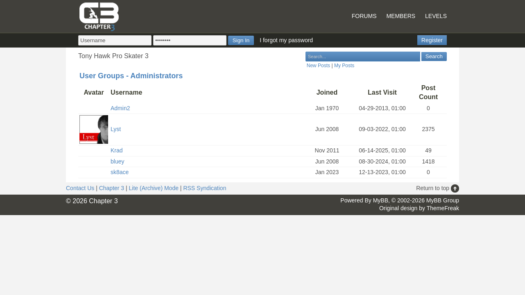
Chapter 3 (111, 188)
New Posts (318, 65)
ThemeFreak (443, 208)
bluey (117, 161)
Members (400, 16)
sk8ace (120, 172)
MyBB (380, 200)
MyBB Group (442, 200)
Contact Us (80, 188)
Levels (436, 16)
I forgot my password (286, 40)
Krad (117, 150)
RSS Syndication (204, 188)
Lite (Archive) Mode (154, 188)
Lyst (116, 129)
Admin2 (120, 108)
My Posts (344, 65)
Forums (364, 16)
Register (432, 40)
